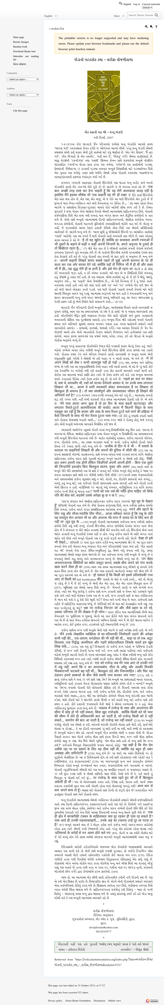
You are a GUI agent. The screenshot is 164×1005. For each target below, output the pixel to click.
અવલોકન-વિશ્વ (57, 29)
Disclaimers (99, 1001)
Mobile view (114, 1001)
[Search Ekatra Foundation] (143, 15)
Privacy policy (55, 1001)
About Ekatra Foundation (78, 1001)
